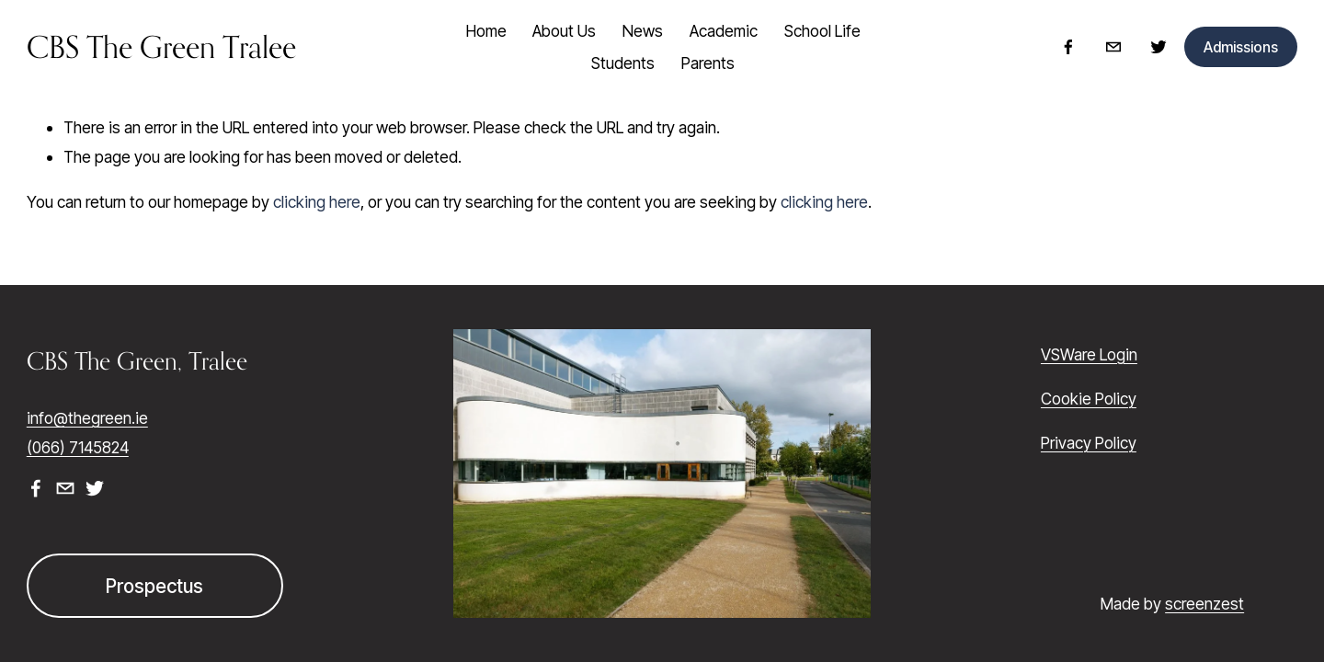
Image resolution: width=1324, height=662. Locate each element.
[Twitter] (1158, 47)
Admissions (1241, 47)
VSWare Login (1089, 354)
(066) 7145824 (78, 447)
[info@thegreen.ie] (1113, 47)
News (642, 30)
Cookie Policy (1088, 398)
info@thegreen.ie (87, 418)
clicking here (316, 201)
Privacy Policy (1088, 442)
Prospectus (154, 586)
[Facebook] (1068, 47)
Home (486, 30)
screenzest (1204, 603)
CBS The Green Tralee (161, 47)
